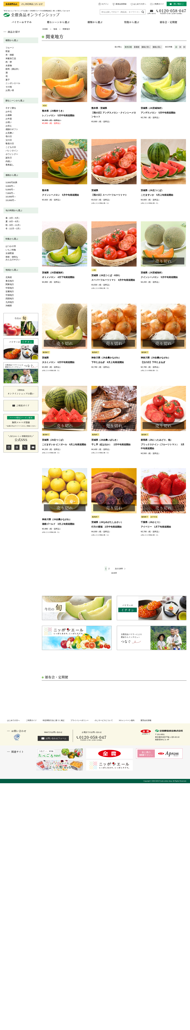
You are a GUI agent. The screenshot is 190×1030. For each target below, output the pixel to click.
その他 (9, 87)
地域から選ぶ (12, 270)
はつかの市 (11, 246)
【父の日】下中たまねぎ (153, 362)
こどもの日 (11, 147)
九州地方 (10, 302)
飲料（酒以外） (13, 69)
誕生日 (9, 157)
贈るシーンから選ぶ (15, 100)
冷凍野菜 (10, 253)
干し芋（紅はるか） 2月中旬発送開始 (110, 444)
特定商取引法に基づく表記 (53, 720)
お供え (9, 126)
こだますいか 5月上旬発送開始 (157, 195)
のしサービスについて (104, 720)
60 (184, 47)
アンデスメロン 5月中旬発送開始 (158, 112)
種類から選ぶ (12, 40)
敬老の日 (10, 143)
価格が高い (157, 47)
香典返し (10, 165)
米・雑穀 (10, 55)
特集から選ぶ (12, 239)
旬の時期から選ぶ (14, 210)
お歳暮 (9, 115)
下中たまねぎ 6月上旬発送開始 (107, 362)
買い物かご (178, 4)
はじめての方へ (139, 4)
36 (180, 47)
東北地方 (10, 281)
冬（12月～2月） (14, 228)
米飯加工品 (11, 58)
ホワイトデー (12, 154)
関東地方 (10, 284)
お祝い (9, 122)
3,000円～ (10, 186)
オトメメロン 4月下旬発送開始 (58, 277)
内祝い (9, 161)
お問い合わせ (151, 13)
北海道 (9, 277)
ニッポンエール (13, 83)
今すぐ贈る (11, 108)
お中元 (9, 111)
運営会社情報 (145, 720)
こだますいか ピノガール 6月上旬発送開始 (64, 444)
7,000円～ (10, 193)
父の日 (9, 140)
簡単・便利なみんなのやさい (13, 258)
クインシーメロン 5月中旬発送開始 (60, 195)
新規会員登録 (121, 4)
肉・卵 (9, 62)
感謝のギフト (12, 129)
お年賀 (9, 118)
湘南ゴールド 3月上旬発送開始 (58, 524)
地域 (55, 29)
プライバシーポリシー (80, 720)
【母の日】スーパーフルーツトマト (109, 195)
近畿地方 (10, 291)
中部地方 (10, 288)
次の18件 (119, 568)
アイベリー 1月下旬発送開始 (156, 527)
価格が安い (145, 47)
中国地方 (10, 295)
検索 (143, 12)
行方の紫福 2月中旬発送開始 (106, 527)
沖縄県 (9, 305)
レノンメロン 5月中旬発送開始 (58, 115)
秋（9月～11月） (14, 225)
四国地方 (10, 298)
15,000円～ (11, 200)
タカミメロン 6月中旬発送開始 (58, 362)
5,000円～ (10, 189)
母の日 (9, 136)
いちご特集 (11, 250)
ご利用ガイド (158, 4)
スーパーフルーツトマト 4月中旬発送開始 (113, 280)
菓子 (8, 80)
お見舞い (10, 133)
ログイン (105, 4)
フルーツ (10, 47)
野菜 (8, 51)
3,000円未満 (11, 182)
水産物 (9, 65)
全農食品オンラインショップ (31, 16)
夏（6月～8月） (13, 221)
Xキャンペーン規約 (127, 720)
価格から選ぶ (12, 175)
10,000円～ (11, 196)
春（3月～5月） (13, 218)
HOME (45, 29)
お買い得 (10, 90)
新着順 (136, 47)
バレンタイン (12, 150)
